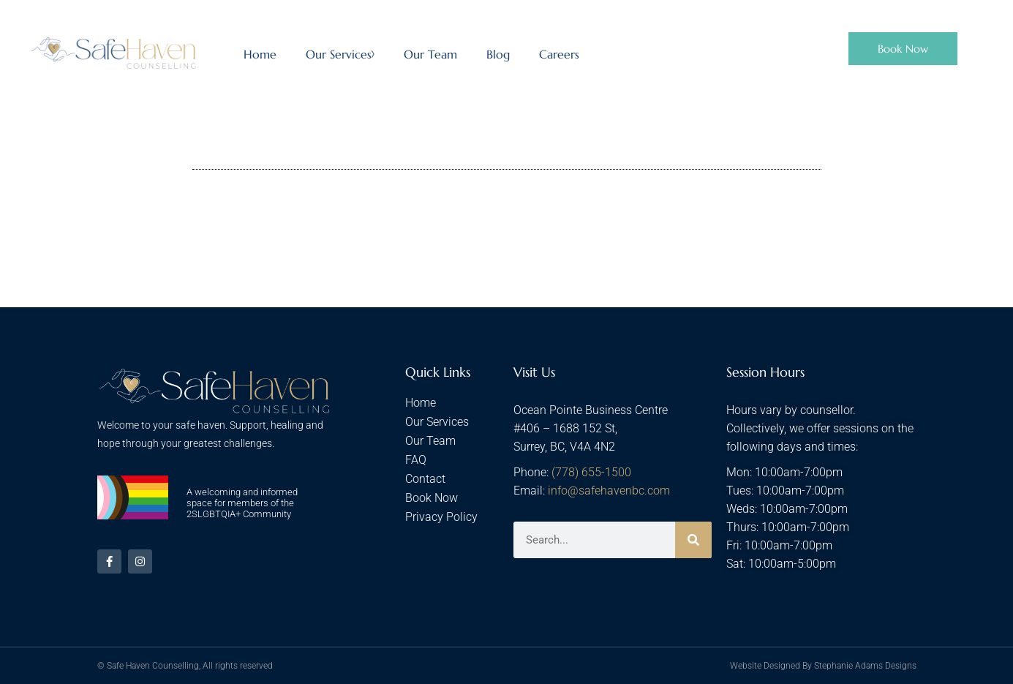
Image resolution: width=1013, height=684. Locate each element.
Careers (559, 54)
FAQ (415, 460)
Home (260, 54)
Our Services (340, 54)
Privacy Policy (441, 517)
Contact (425, 479)
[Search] (693, 540)
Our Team (430, 54)
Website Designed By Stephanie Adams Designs (823, 666)
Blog (498, 54)
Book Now (431, 498)
